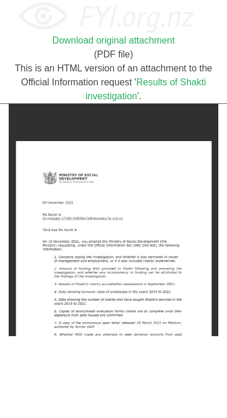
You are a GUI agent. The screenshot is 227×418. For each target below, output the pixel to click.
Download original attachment (113, 40)
